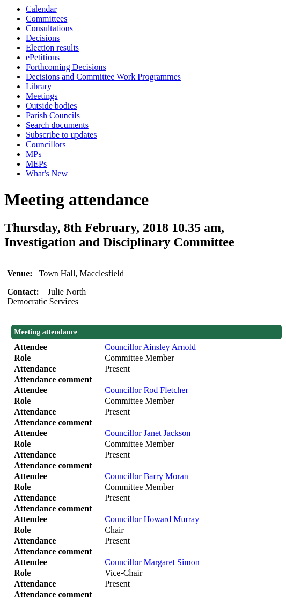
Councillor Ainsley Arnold (150, 347)
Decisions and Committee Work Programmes (103, 76)
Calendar (41, 8)
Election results (52, 47)
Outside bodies (51, 105)
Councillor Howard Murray (152, 519)
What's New (47, 173)
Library (39, 86)
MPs (33, 154)
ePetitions (43, 57)
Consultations (49, 28)
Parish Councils (53, 115)
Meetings (42, 96)
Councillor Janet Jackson (147, 433)
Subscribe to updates (61, 134)
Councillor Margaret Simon (152, 562)
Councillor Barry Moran (146, 476)
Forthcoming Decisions (66, 67)
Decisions (43, 37)
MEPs (36, 163)
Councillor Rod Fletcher (146, 390)
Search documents (57, 125)
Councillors (46, 144)
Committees (46, 18)
